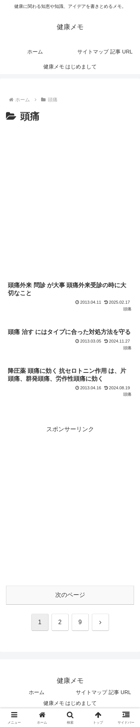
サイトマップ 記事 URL (103, 692)
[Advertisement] (70, 199)
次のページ (70, 595)
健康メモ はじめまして (70, 703)
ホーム (36, 692)
